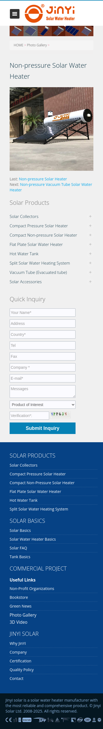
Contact (16, 678)
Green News (21, 606)
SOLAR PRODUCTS (32, 455)
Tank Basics (20, 556)
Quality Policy (22, 669)
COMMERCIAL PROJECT (38, 568)
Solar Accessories (26, 281)
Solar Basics (20, 530)
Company (18, 652)
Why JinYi (18, 643)
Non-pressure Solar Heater (43, 178)
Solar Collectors (24, 216)
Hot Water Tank (24, 253)
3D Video (18, 622)
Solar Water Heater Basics (33, 539)
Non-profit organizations (32, 588)
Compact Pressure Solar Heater (39, 225)
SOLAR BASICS (27, 520)
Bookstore (19, 597)
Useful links (23, 580)
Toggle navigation (15, 14)
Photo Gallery (37, 45)
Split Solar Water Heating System (40, 263)
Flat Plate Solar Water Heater (36, 244)
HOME (18, 45)
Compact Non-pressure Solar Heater (43, 235)
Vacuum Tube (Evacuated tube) (38, 272)
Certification (20, 660)
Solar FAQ (18, 548)
